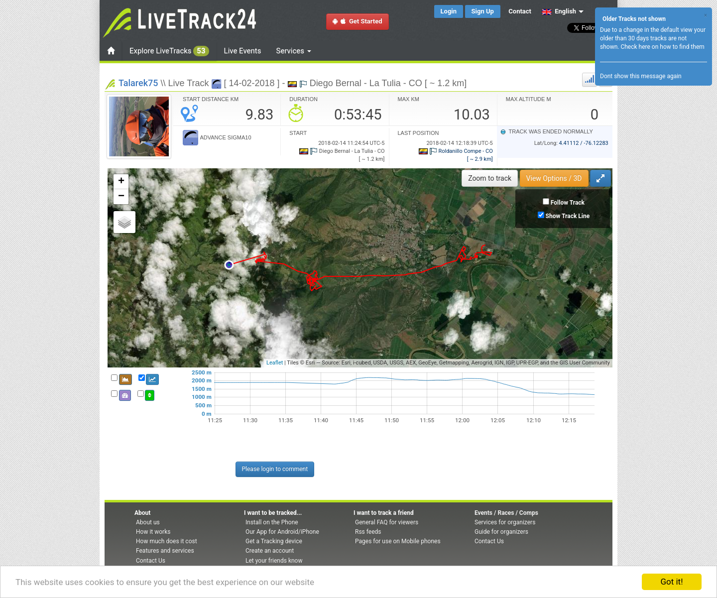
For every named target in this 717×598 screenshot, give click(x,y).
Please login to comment (275, 469)
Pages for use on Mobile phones (398, 541)
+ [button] (121, 181)
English (559, 11)
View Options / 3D (554, 178)
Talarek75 (138, 83)
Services (293, 50)
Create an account (269, 550)
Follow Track (568, 202)
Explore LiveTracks (169, 51)
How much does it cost (166, 541)
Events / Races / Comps (506, 512)
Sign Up (483, 11)
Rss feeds (368, 531)
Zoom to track (489, 178)
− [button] (121, 196)
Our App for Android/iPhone (282, 531)
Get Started (357, 21)
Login (449, 11)
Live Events (242, 50)
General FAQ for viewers (386, 522)
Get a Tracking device (273, 541)
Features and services (165, 550)
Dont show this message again (641, 76)
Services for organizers (505, 522)
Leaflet (274, 362)
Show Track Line (568, 216)
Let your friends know (273, 560)
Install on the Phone (271, 522)
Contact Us (150, 560)
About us (148, 522)
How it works (153, 531)
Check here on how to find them (662, 46)
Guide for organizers (501, 531)
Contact (519, 11)
